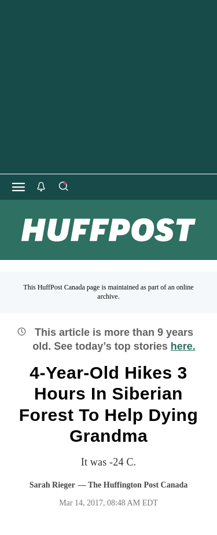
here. (183, 346)
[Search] (63, 187)
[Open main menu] (18, 187)
